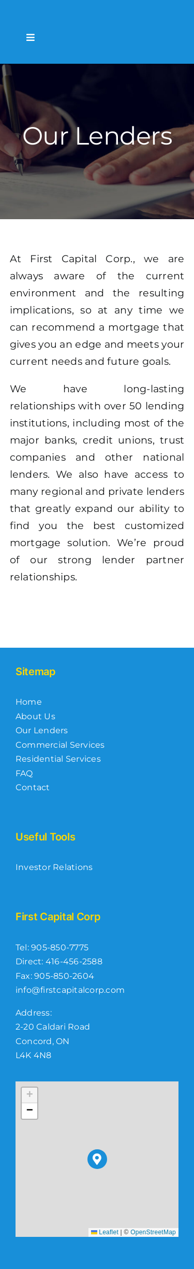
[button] (97, 1159)
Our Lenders (42, 730)
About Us (35, 716)
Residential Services (58, 759)
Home (29, 702)
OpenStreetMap (153, 1232)
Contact (33, 787)
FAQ (24, 773)
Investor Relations (54, 867)
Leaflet (104, 1232)
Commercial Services (60, 745)
